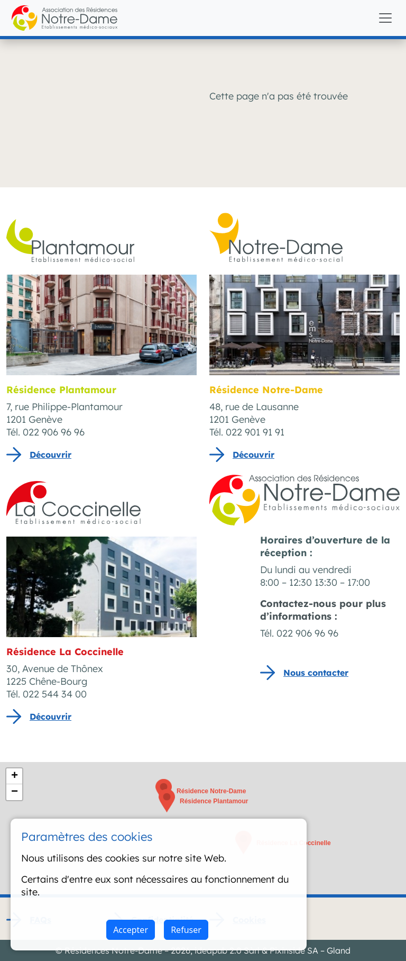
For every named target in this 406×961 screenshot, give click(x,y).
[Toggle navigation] (385, 18)
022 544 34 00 (55, 694)
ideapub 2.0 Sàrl (227, 950)
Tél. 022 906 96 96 (299, 633)
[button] (167, 800)
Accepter (130, 930)
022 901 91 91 (255, 432)
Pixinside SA (294, 950)
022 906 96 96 (54, 432)
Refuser (186, 930)
